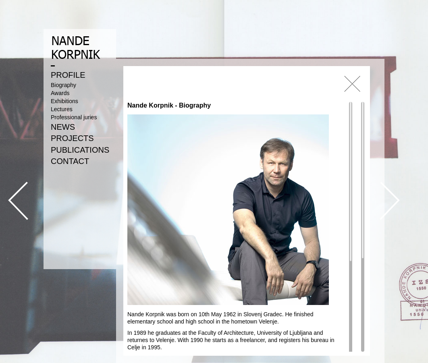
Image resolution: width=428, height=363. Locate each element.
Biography (63, 85)
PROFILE (68, 75)
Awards (60, 93)
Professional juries (74, 117)
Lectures (62, 109)
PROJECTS (72, 138)
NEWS (63, 126)
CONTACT (70, 161)
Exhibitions (64, 101)
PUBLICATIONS (80, 149)
